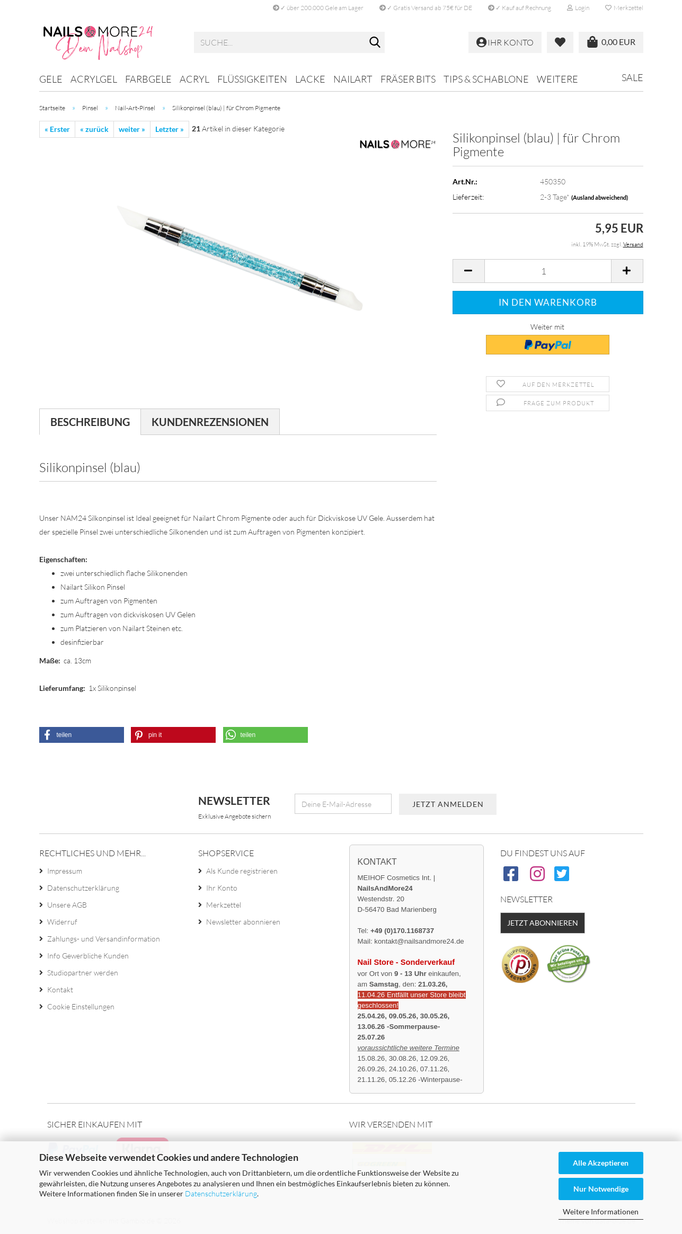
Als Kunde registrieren (242, 870)
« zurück (94, 129)
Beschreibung (90, 421)
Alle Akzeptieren (600, 1162)
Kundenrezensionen (210, 421)
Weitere (557, 79)
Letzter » (169, 129)
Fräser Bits (408, 79)
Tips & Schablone (486, 79)
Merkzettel (624, 8)
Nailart (353, 79)
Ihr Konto (221, 887)
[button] (468, 271)
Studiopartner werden (82, 972)
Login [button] (578, 8)
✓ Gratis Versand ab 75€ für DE (425, 8)
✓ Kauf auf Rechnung (519, 8)
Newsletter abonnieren (243, 921)
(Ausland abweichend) (599, 197)
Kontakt (60, 989)
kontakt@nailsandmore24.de (419, 941)
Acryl (194, 79)
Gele (51, 79)
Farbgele (148, 79)
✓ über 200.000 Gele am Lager (318, 8)
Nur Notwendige (600, 1188)
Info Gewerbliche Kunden (88, 955)
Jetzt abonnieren (542, 922)
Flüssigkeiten (252, 79)
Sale (632, 77)
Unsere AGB (67, 904)
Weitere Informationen (601, 1211)
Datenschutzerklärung (221, 1193)
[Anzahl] (548, 271)
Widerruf (62, 921)
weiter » (132, 129)
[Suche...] (375, 43)
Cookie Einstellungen (80, 1006)
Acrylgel (93, 79)
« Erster (57, 129)
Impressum (64, 870)
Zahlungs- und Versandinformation (103, 938)
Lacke (310, 79)
